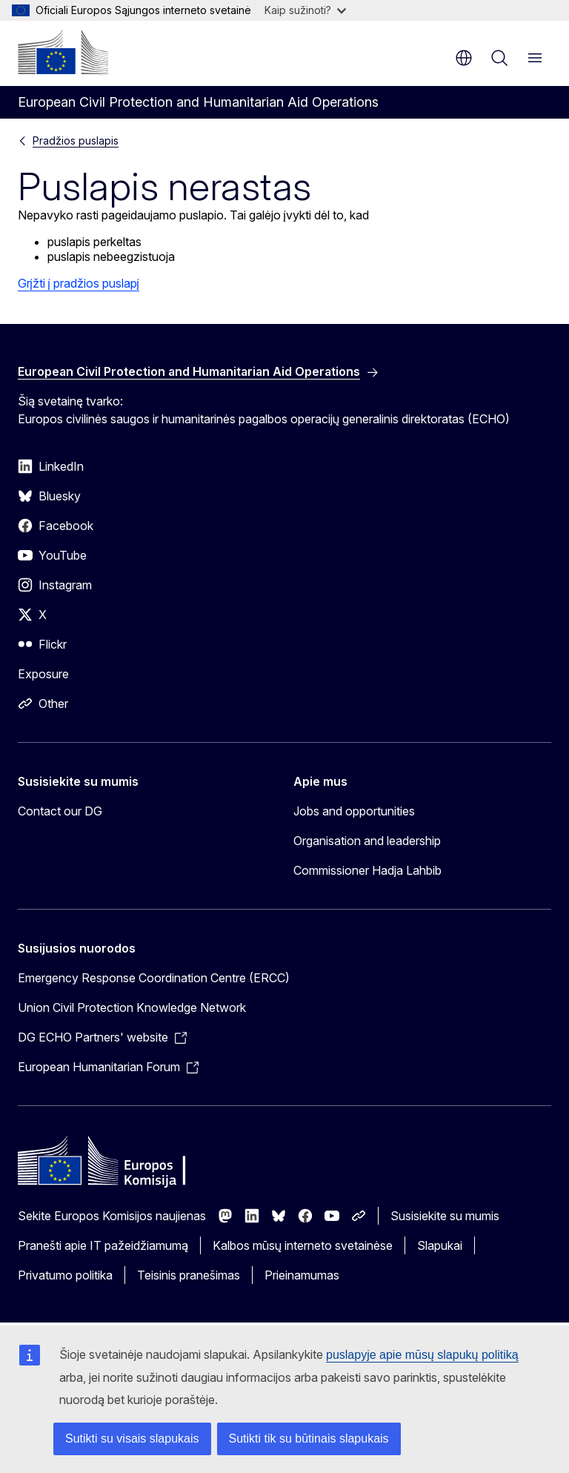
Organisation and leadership (367, 840)
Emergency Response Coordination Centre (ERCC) (154, 977)
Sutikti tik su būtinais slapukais (309, 1438)
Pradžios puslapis (76, 140)
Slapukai (439, 1245)
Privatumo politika (65, 1275)
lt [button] (464, 58)
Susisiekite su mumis (444, 1215)
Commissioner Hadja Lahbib (367, 870)
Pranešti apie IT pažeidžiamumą (103, 1245)
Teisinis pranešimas (188, 1275)
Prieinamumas (301, 1275)
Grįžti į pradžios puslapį (78, 283)
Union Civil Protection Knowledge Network (132, 1007)
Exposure (43, 673)
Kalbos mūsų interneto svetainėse (303, 1245)
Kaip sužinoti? (305, 10)
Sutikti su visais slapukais (132, 1438)
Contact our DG (60, 811)
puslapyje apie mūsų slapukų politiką (422, 1354)
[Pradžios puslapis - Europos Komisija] (63, 52)
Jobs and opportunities (354, 811)
